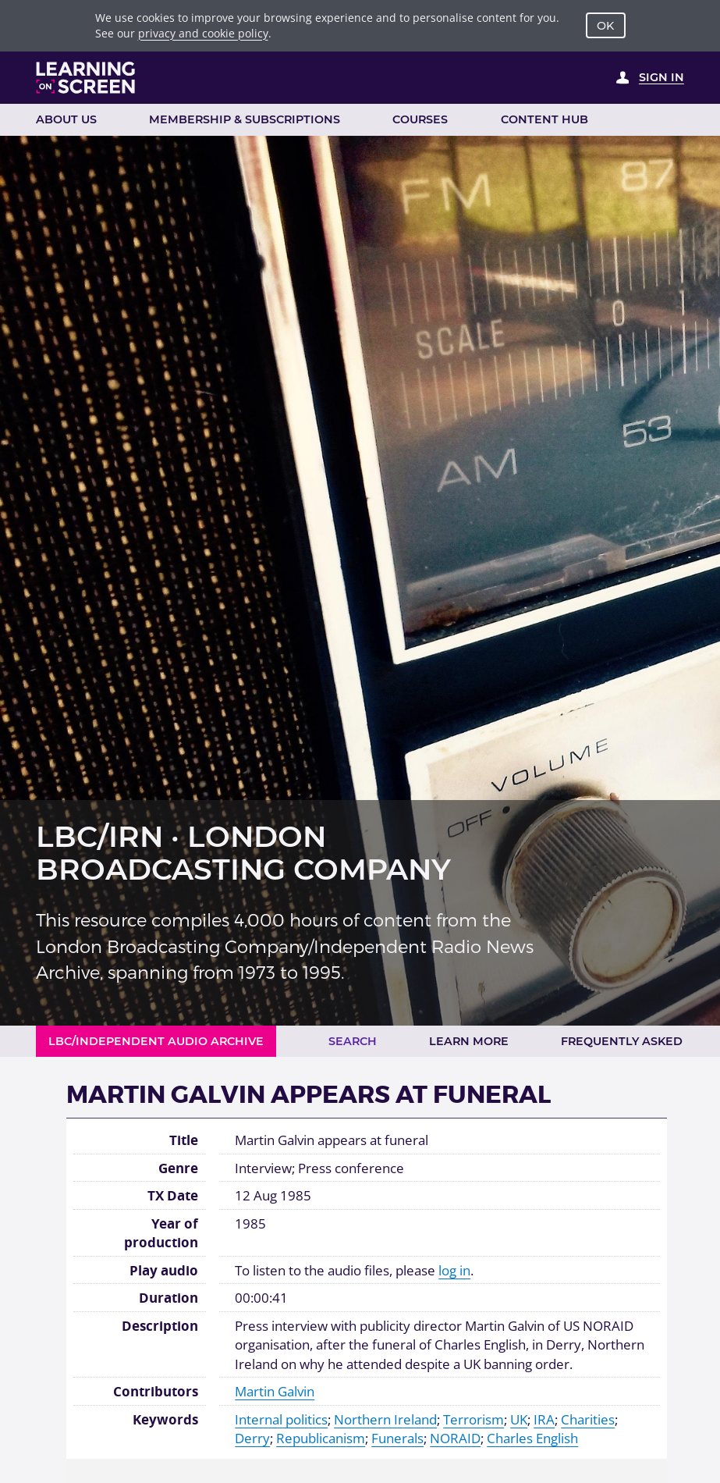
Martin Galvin (274, 1391)
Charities (588, 1419)
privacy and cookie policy (203, 33)
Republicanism (320, 1437)
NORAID (455, 1437)
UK (518, 1419)
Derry (252, 1437)
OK (605, 26)
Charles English (532, 1437)
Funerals (397, 1437)
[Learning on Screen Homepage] (86, 77)
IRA (544, 1419)
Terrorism (473, 1419)
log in (454, 1270)
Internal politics (281, 1419)
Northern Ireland (385, 1419)
